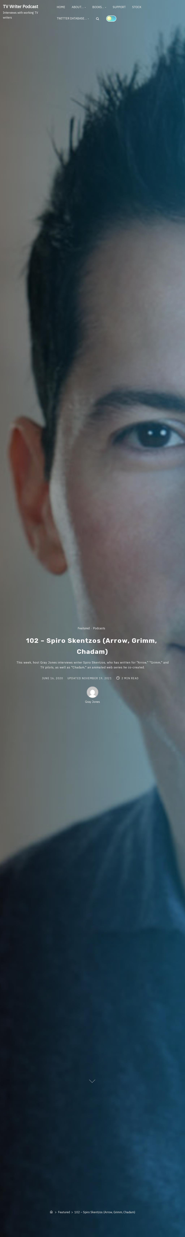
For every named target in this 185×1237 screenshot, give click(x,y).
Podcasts (99, 628)
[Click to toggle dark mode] (112, 19)
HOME (61, 7)
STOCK (140, 7)
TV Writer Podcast (20, 6)
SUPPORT (121, 7)
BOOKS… (100, 7)
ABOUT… (79, 7)
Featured (84, 628)
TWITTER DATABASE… (72, 19)
